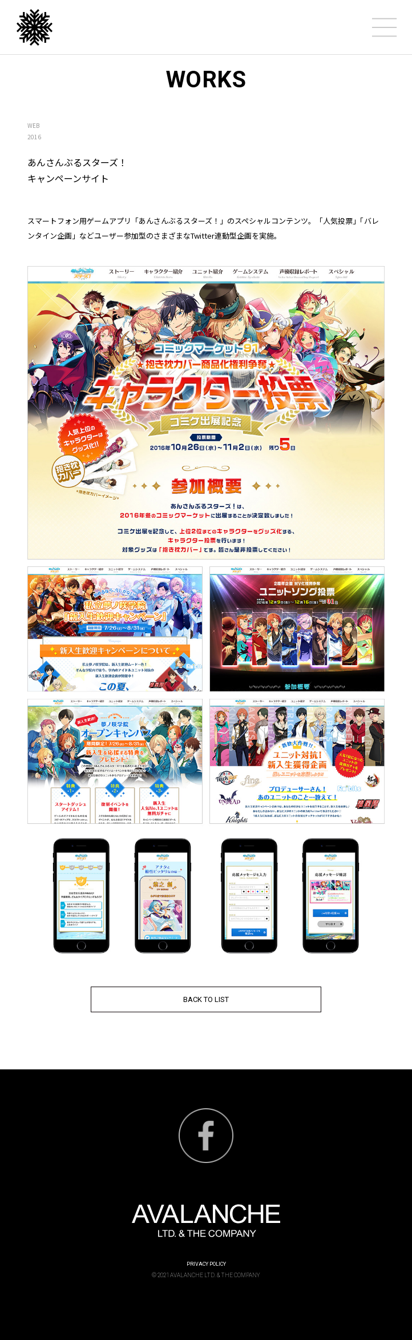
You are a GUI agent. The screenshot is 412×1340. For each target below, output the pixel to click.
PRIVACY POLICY (206, 1264)
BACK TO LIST (206, 999)
